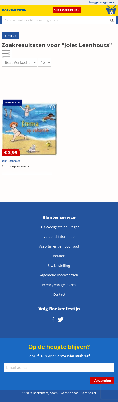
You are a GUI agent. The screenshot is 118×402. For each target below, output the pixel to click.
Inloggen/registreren (102, 2)
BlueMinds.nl (87, 393)
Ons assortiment (66, 10)
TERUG (10, 36)
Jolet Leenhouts (11, 161)
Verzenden (102, 380)
